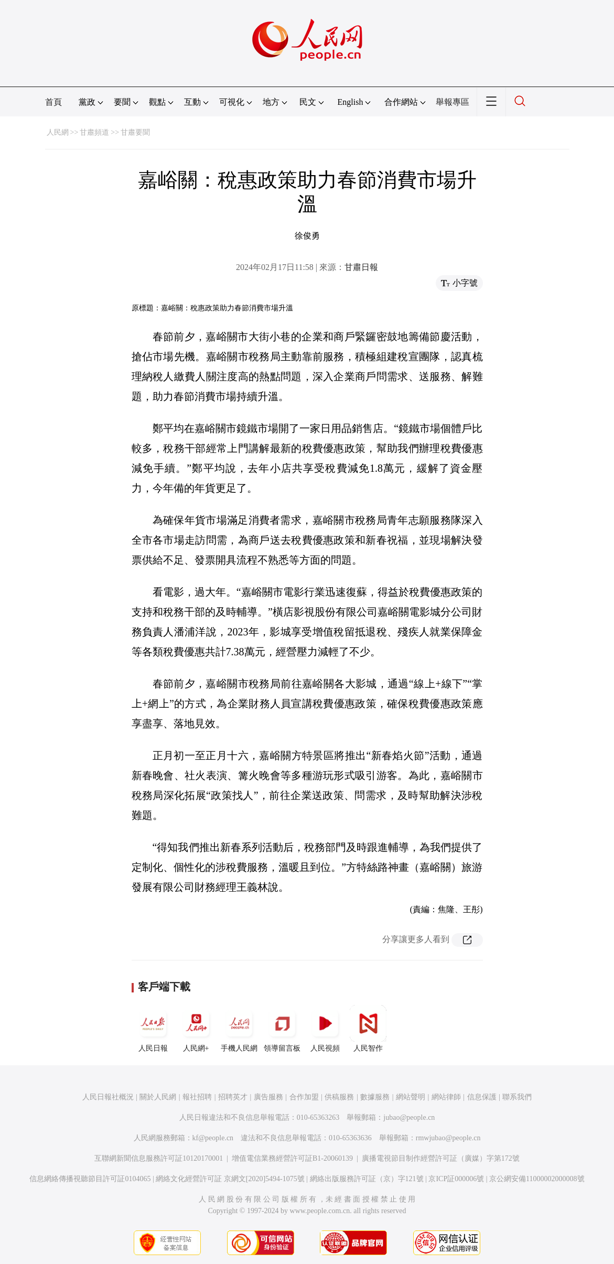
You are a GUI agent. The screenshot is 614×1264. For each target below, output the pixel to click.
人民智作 (368, 1028)
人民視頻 (325, 1028)
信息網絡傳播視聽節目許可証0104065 (89, 1179)
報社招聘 (197, 1097)
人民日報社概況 (108, 1097)
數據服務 (375, 1097)
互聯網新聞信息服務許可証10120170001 (158, 1158)
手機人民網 (239, 1028)
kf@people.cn (213, 1138)
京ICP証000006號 (456, 1179)
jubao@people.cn (409, 1117)
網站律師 (446, 1097)
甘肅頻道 (94, 132)
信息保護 (482, 1097)
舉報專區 (452, 102)
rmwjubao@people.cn (448, 1138)
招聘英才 (232, 1097)
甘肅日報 (361, 267)
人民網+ (196, 1028)
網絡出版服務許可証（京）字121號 (367, 1179)
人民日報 (153, 1028)
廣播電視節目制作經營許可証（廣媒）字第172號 (441, 1158)
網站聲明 (410, 1097)
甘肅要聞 (135, 132)
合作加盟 (304, 1097)
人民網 (58, 132)
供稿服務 (339, 1097)
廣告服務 (268, 1097)
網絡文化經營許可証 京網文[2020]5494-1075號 (230, 1179)
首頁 (53, 102)
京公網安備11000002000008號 (536, 1179)
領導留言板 (282, 1028)
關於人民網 (157, 1097)
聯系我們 (517, 1097)
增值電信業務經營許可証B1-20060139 (292, 1158)
